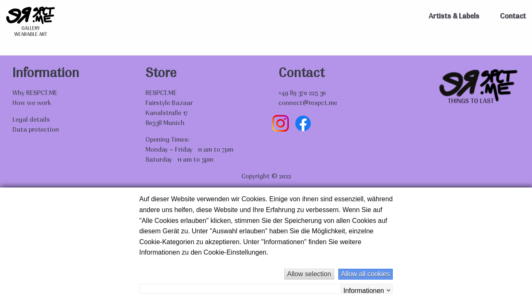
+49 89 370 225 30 (302, 93)
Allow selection (309, 274)
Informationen (363, 290)
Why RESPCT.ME (34, 93)
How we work (31, 103)
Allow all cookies (365, 274)
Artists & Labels (454, 16)
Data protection (35, 130)
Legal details (31, 120)
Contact (513, 16)
